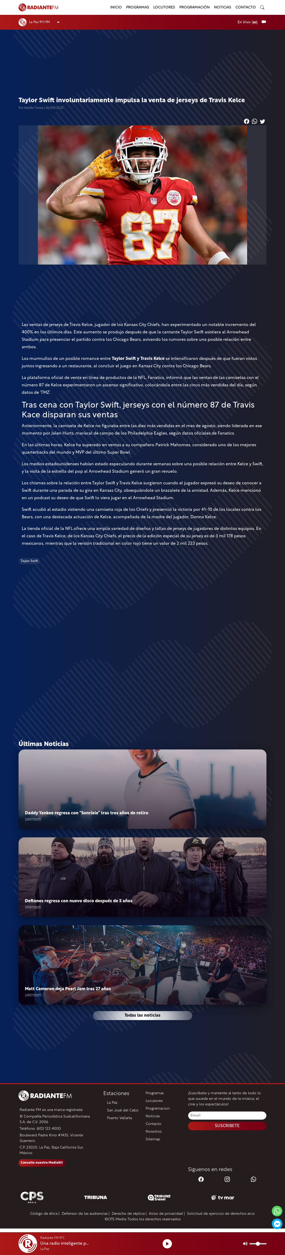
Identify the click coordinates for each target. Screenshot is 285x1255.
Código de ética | (45, 1214)
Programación (194, 8)
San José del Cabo (123, 1111)
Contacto (245, 8)
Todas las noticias (142, 1015)
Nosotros (154, 1132)
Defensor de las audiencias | (86, 1214)
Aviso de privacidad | (167, 1214)
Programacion (158, 1109)
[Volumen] (258, 1243)
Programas (137, 8)
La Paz (112, 1103)
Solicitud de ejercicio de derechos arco (221, 1214)
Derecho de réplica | (129, 1214)
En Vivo (248, 22)
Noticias (222, 8)
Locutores (164, 8)
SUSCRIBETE (227, 1126)
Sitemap (153, 1139)
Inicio (116, 8)
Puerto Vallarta (119, 1118)
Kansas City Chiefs (141, 325)
